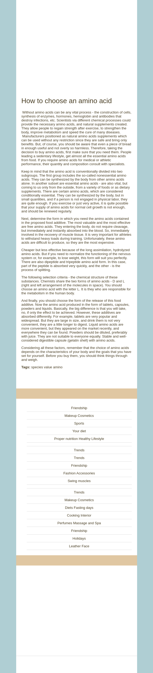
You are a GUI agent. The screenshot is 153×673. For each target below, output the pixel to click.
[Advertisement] (76, 42)
